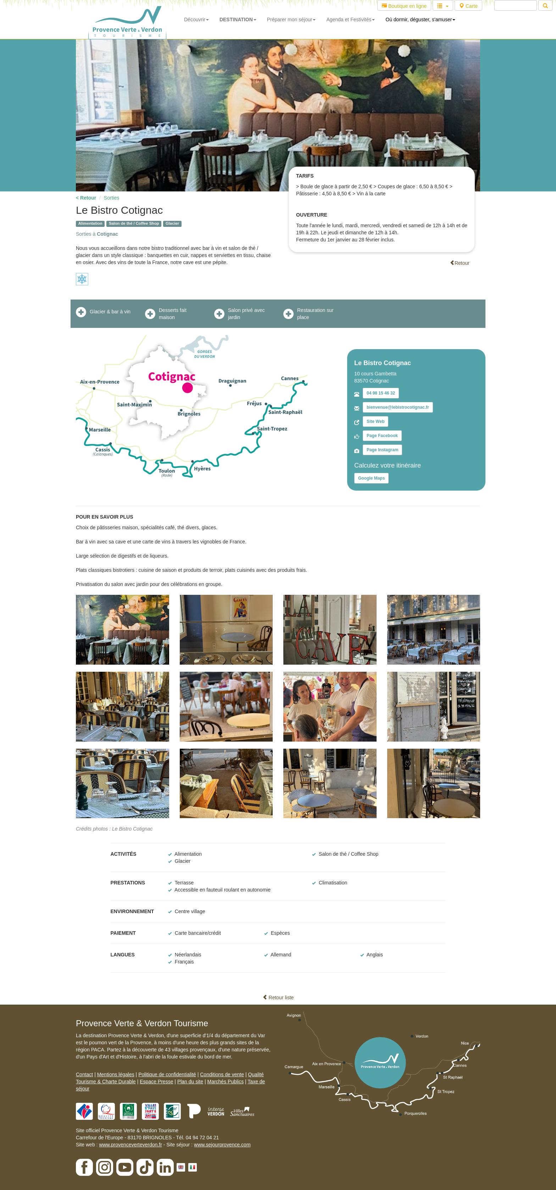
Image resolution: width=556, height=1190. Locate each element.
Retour (459, 263)
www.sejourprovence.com (222, 1144)
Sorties (111, 198)
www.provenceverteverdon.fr (130, 1144)
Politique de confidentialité (167, 1074)
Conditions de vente (222, 1074)
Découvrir (196, 19)
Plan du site (190, 1081)
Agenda (350, 19)
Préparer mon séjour (291, 19)
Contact (84, 1074)
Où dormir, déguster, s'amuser (420, 19)
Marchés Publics (225, 1081)
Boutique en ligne (404, 6)
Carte (468, 6)
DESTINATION (237, 19)
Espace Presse (156, 1081)
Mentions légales (115, 1074)
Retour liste (278, 997)
